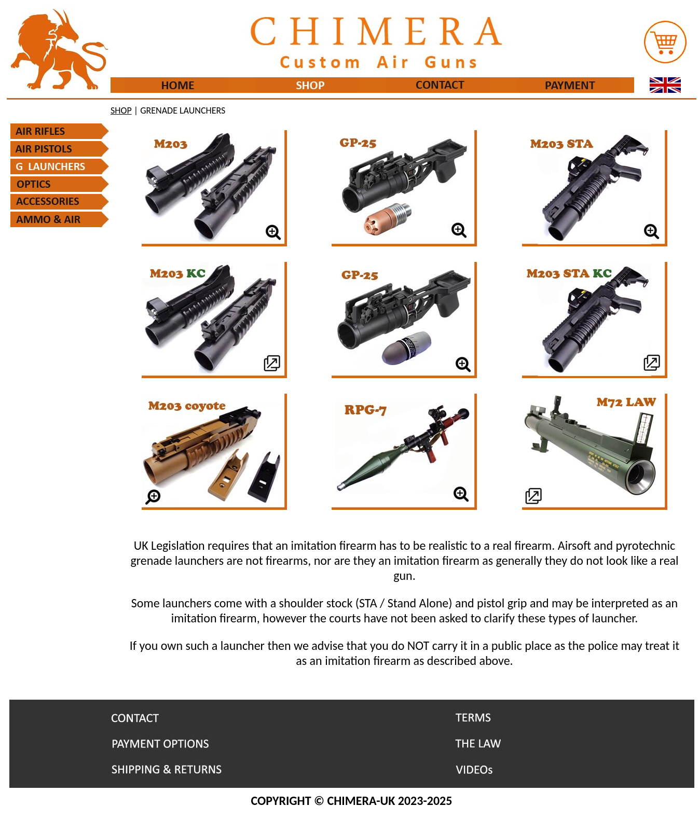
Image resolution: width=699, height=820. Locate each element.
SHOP (121, 110)
